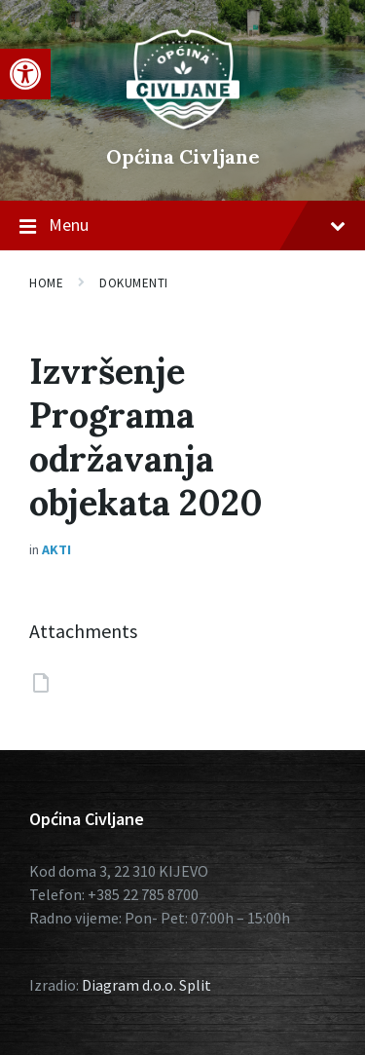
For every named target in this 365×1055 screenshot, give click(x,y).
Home (46, 283)
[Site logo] (183, 123)
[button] (25, 74)
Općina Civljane (183, 156)
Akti (56, 549)
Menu (182, 226)
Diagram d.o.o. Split (146, 985)
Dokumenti (133, 283)
